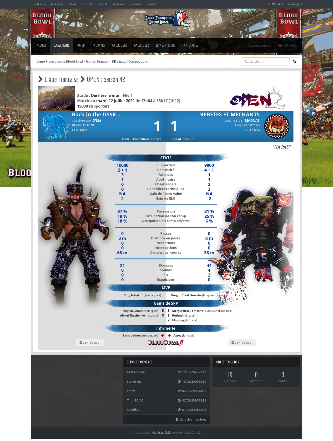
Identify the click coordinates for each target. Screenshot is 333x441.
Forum (81, 45)
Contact (152, 4)
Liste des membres (191, 419)
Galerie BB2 (141, 45)
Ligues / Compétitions (130, 61)
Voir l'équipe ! (90, 343)
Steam (72, 4)
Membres (135, 4)
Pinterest (119, 4)
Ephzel (131, 391)
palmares (98, 45)
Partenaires (190, 45)
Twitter (102, 4)
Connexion (287, 45)
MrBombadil (136, 372)
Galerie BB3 (119, 45)
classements (61, 45)
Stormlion (134, 381)
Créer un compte (259, 45)
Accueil (41, 45)
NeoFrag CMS (161, 432)
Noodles (133, 409)
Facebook (57, 4)
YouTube (86, 4)
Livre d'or (39, 4)
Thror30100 (135, 400)
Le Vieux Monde (165, 45)
